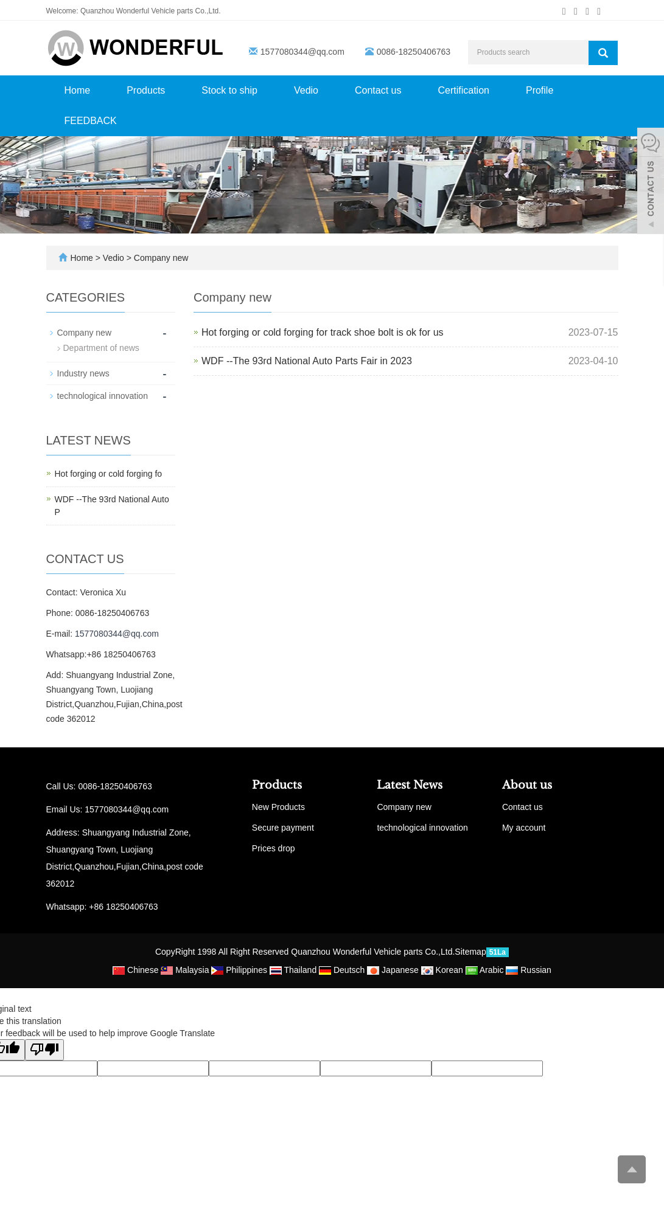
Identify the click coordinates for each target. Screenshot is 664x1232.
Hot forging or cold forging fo (109, 474)
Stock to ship (229, 90)
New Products (278, 807)
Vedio (306, 90)
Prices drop (273, 848)
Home (78, 90)
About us (527, 785)
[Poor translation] (44, 1050)
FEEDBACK (91, 121)
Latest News (409, 785)
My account (524, 827)
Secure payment (283, 827)
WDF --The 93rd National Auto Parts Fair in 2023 (306, 361)
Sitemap (470, 952)
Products (146, 90)
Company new (159, 258)
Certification (463, 90)
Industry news (83, 373)
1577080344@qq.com (302, 52)
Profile (539, 90)
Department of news (101, 348)
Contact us (378, 90)
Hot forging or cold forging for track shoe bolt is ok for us (322, 332)
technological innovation (102, 396)
